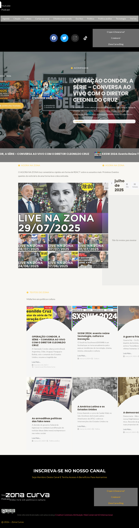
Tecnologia (121, 18)
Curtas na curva (42, 18)
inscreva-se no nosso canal (69, 470)
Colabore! (115, 38)
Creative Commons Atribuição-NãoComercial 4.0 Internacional (84, 515)
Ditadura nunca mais (62, 18)
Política (90, 18)
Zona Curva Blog (115, 44)
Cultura (27, 18)
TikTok (133, 18)
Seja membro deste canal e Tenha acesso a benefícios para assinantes (69, 477)
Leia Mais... (124, 362)
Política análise (105, 18)
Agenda (5, 18)
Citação (16, 18)
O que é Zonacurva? (116, 32)
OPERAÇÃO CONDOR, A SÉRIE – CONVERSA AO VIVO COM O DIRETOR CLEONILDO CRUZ (103, 117)
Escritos (79, 18)
